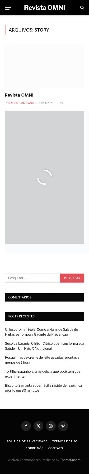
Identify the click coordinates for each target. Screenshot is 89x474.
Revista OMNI (19, 95)
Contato (55, 448)
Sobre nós (35, 448)
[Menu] (8, 7)
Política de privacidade (26, 441)
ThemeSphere (70, 460)
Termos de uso (65, 441)
